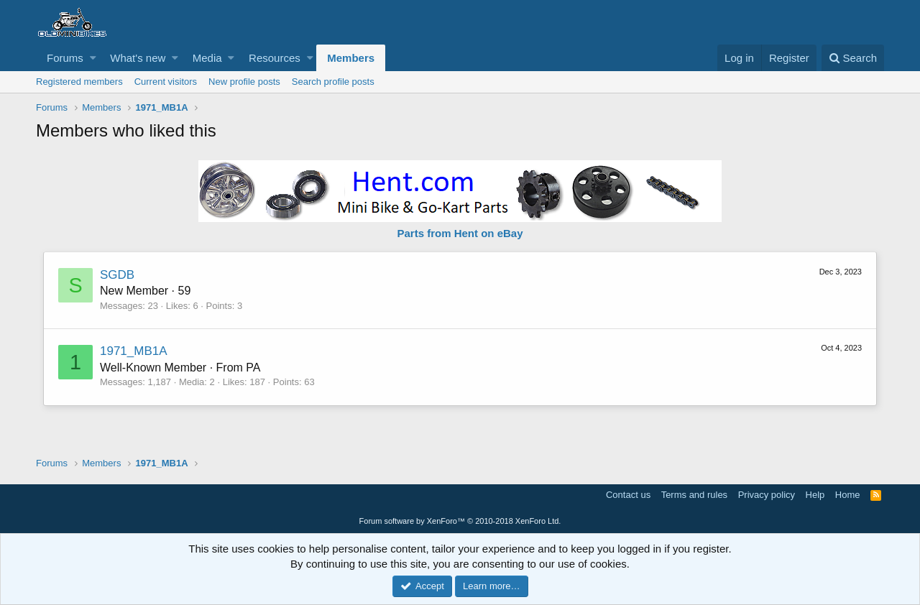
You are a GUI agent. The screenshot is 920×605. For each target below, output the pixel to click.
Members (350, 58)
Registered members (79, 81)
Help (815, 494)
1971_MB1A (133, 351)
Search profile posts (333, 81)
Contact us (628, 494)
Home (847, 494)
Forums (65, 58)
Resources (274, 58)
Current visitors (165, 81)
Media (207, 58)
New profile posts (244, 81)
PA (253, 367)
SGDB (117, 275)
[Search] (853, 58)
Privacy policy (766, 494)
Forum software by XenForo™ (460, 521)
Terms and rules (694, 494)
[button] (93, 58)
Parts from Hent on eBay (460, 233)
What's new (137, 58)
